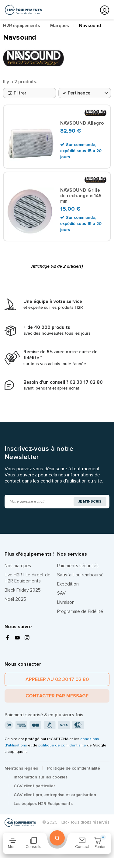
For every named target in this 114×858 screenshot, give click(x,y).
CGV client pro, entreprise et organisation (55, 794)
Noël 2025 (15, 599)
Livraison (65, 602)
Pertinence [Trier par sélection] (79, 93)
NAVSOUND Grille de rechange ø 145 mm (81, 195)
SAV (61, 593)
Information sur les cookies (40, 777)
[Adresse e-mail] (39, 501)
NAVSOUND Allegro (82, 123)
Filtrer (17, 93)
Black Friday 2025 (23, 590)
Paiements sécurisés (77, 565)
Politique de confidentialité (73, 768)
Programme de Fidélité (80, 611)
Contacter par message (57, 696)
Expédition (68, 584)
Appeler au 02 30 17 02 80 (57, 679)
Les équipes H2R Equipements (43, 803)
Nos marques (18, 565)
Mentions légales (21, 768)
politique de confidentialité (62, 745)
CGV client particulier (34, 786)
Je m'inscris (90, 501)
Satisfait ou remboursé (80, 575)
